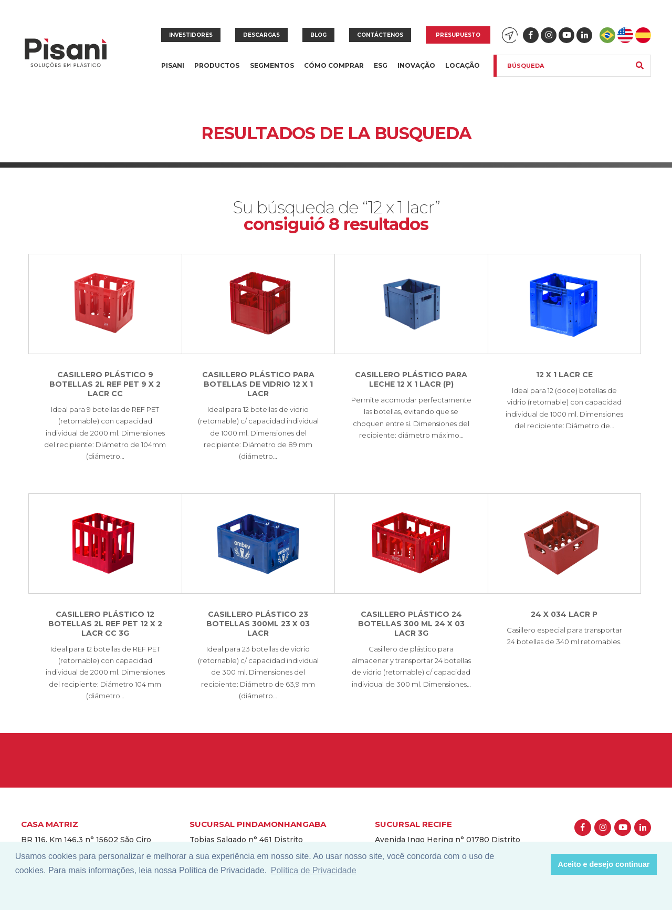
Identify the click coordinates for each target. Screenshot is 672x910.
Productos (216, 71)
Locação (462, 65)
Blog (318, 35)
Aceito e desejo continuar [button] (604, 864)
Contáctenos (380, 35)
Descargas (261, 35)
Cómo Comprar (334, 65)
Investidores (191, 35)
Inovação (416, 65)
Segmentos (272, 71)
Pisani (172, 71)
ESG (380, 65)
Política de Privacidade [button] (313, 870)
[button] (540, 864)
